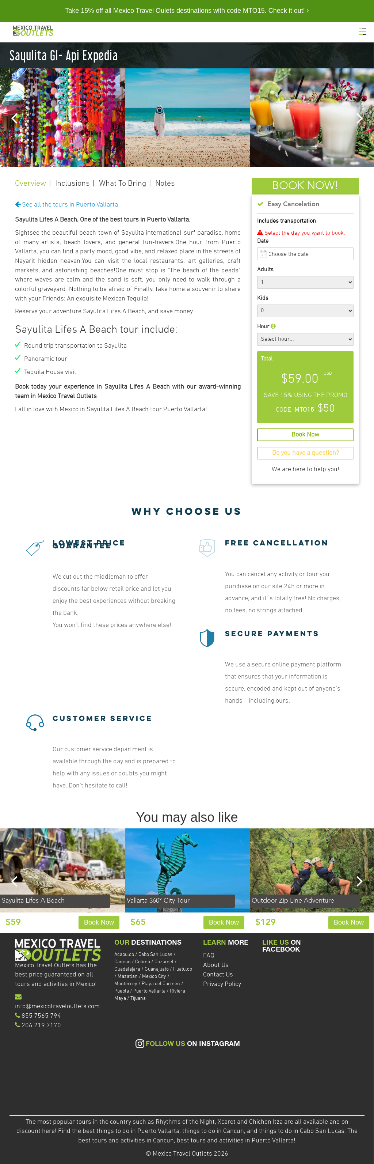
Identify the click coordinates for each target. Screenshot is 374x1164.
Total (266, 359)
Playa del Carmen (161, 984)
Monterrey (125, 984)
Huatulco (182, 969)
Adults (265, 269)
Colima (142, 962)
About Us (216, 965)
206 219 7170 (41, 1025)
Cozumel (163, 962)
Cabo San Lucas (155, 955)
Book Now (99, 922)
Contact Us (218, 975)
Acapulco (124, 955)
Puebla (121, 991)
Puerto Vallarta (149, 991)
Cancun (122, 962)
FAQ (208, 956)
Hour (266, 326)
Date (262, 241)
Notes (165, 184)
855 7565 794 (41, 1016)
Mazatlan (128, 977)
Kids (262, 298)
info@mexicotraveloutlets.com (57, 1006)
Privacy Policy (222, 984)
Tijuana (138, 998)
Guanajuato (157, 969)
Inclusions (72, 184)
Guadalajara (127, 969)
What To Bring (122, 184)
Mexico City (154, 977)
